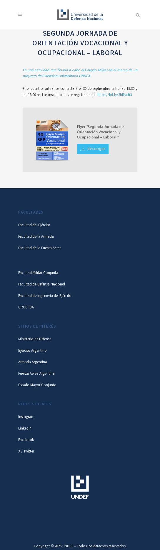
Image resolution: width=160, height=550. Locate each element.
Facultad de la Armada (36, 237)
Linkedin (24, 429)
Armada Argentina (32, 362)
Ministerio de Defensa (34, 339)
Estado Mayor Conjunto (37, 385)
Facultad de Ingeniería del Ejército (44, 296)
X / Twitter (26, 452)
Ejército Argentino (32, 351)
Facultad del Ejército (34, 225)
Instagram (26, 417)
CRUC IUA (26, 307)
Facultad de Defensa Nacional (41, 285)
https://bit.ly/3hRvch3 (114, 95)
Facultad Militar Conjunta (38, 273)
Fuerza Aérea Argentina (36, 374)
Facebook (26, 440)
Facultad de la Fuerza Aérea (39, 248)
